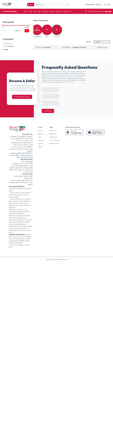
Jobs (39, 11)
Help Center (67, 11)
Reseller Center (54, 326)
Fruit (6, 50)
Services (51, 11)
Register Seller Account (22, 280)
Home (26, 11)
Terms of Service (54, 323)
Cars (35, 11)
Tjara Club (59, 11)
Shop (30, 11)
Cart (98, 4)
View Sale (108, 11)
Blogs (40, 330)
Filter (26, 30)
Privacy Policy (53, 320)
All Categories (9, 46)
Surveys (40, 326)
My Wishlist (89, 4)
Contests (45, 11)
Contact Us (47, 294)
